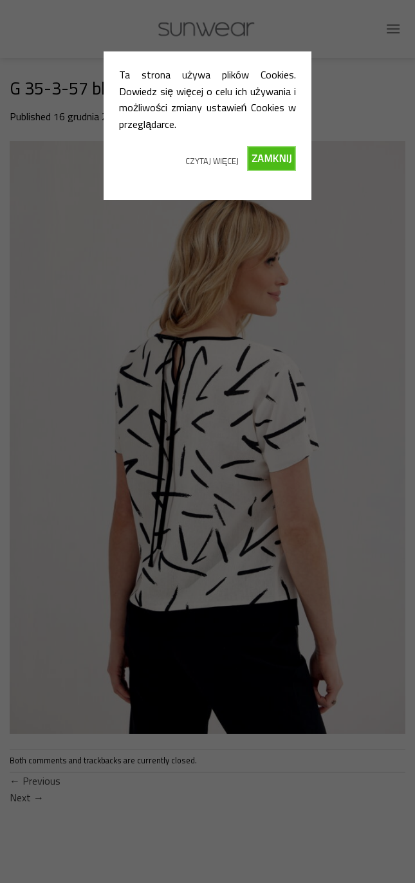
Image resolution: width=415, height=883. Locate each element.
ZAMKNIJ (271, 158)
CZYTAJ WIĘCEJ (212, 160)
